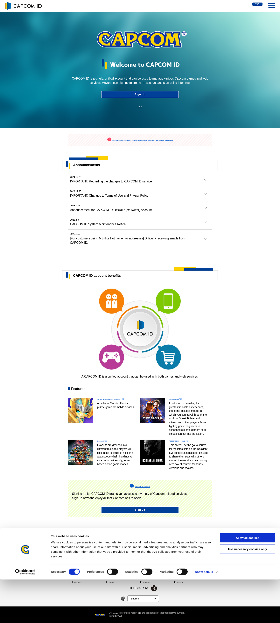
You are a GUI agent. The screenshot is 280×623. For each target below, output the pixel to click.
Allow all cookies (247, 581)
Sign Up (140, 98)
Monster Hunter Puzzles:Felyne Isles (111, 415)
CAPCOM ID (23, 6)
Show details (204, 615)
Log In (251, 6)
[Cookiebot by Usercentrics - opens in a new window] (25, 615)
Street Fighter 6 (180, 412)
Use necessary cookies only (247, 592)
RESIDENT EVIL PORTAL (187, 456)
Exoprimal (104, 456)
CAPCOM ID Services (142, 506)
